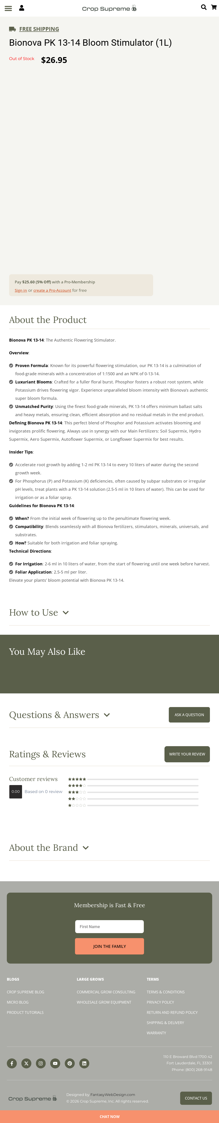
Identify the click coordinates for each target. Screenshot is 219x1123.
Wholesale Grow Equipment (104, 1002)
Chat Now (109, 1116)
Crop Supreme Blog (25, 992)
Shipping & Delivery (165, 1022)
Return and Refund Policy (172, 1012)
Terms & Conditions (166, 992)
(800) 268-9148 (198, 1070)
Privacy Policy (160, 1002)
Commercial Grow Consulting (106, 992)
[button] (8, 8)
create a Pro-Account (52, 290)
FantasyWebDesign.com (112, 1095)
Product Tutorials (25, 1012)
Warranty (156, 1033)
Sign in (21, 290)
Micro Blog (18, 1002)
